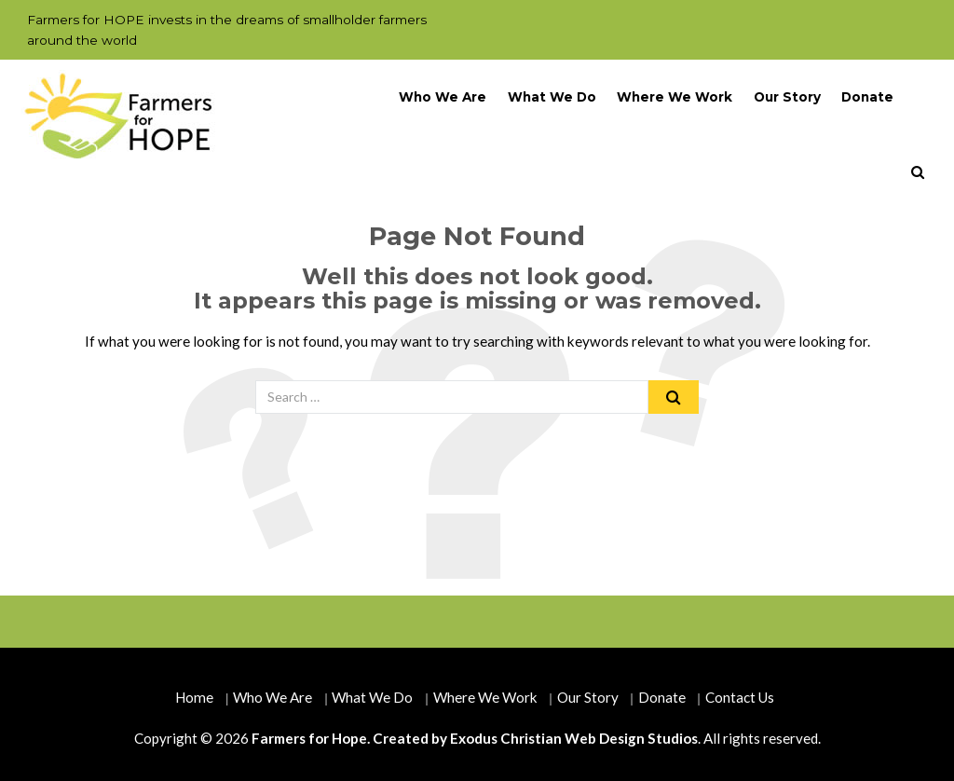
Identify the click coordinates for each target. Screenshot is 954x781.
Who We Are (442, 96)
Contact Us (739, 697)
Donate (867, 96)
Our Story (787, 96)
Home (194, 697)
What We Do (552, 96)
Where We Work (674, 96)
